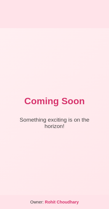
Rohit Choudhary (62, 202)
